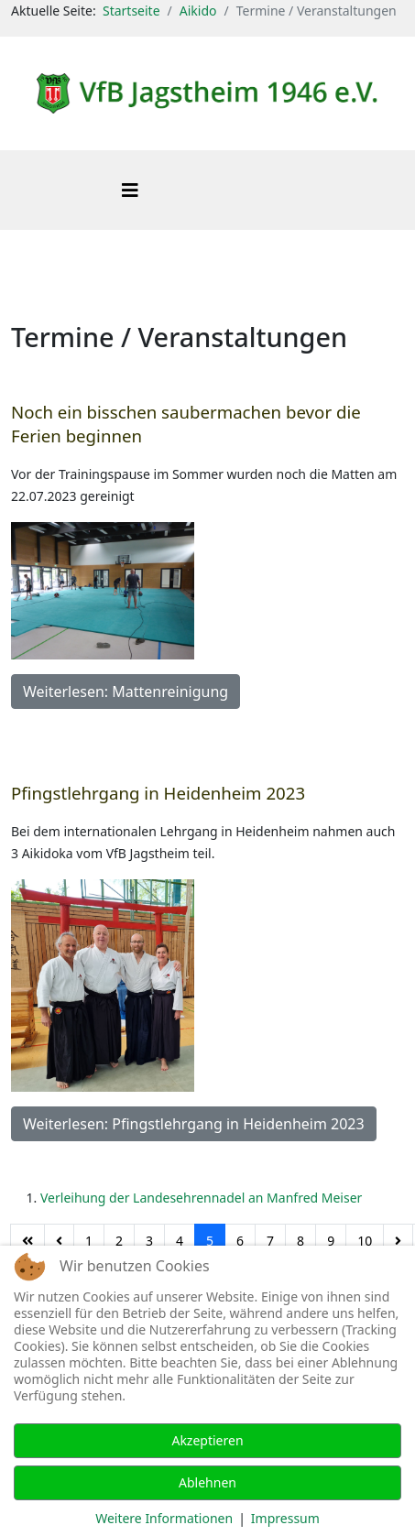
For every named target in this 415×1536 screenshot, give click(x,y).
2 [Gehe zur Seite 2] (119, 1240)
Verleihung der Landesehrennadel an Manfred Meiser (201, 1197)
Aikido (198, 10)
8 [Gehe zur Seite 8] (300, 1240)
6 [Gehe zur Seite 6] (240, 1240)
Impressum (285, 1518)
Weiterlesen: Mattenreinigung (125, 691)
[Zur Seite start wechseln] (27, 1241)
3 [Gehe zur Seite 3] (149, 1240)
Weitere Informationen (164, 1518)
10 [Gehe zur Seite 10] (364, 1240)
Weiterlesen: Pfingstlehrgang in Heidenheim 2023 (194, 1124)
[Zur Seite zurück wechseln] (59, 1241)
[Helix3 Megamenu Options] (130, 190)
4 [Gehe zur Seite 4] (179, 1240)
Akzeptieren (207, 1440)
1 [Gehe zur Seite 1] (89, 1240)
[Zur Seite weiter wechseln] (398, 1241)
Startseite (131, 10)
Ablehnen (207, 1482)
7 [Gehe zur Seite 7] (270, 1240)
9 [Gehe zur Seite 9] (330, 1240)
